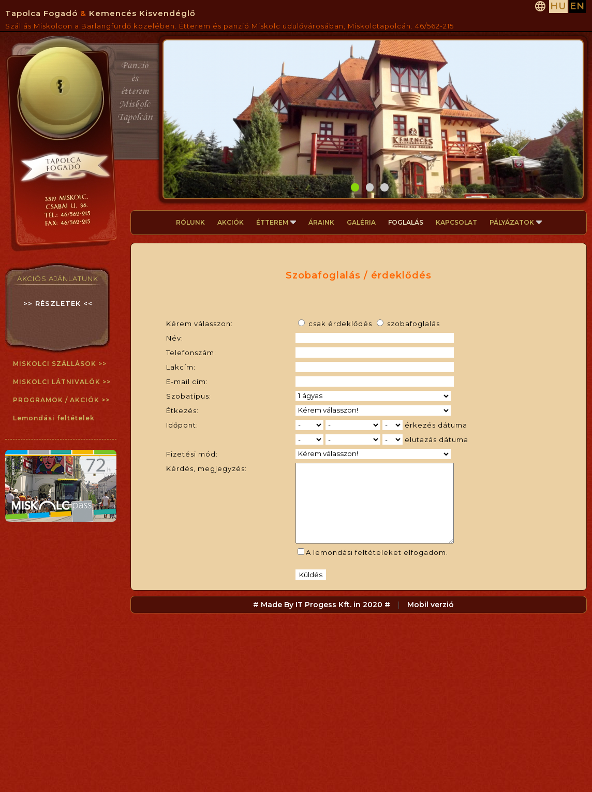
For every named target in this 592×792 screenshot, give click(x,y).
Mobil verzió (430, 620)
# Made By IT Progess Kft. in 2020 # (321, 620)
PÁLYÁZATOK (516, 222)
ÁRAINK (321, 222)
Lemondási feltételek (54, 418)
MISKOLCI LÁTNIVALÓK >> (62, 382)
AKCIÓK (230, 222)
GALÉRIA (361, 222)
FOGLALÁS (405, 222)
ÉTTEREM (276, 222)
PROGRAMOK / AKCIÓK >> (61, 400)
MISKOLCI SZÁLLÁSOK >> (60, 364)
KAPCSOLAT (456, 222)
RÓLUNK (190, 222)
